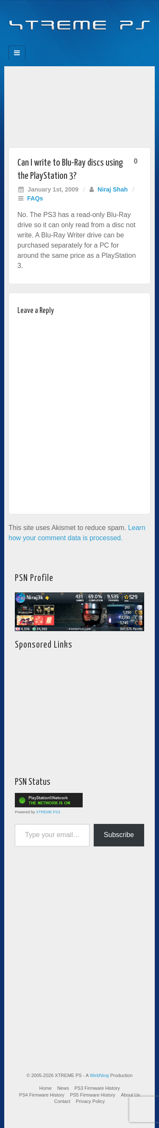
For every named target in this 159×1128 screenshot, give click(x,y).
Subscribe (119, 834)
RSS (108, 43)
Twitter (85, 43)
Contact (62, 1101)
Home (45, 1088)
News (63, 1088)
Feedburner (62, 43)
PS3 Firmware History (97, 1088)
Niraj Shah (113, 189)
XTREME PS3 (48, 812)
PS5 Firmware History (92, 1094)
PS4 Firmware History (41, 1094)
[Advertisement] (79, 104)
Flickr (74, 43)
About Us (130, 1094)
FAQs (35, 198)
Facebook (51, 43)
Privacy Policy (90, 1101)
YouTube (97, 43)
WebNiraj (99, 1075)
